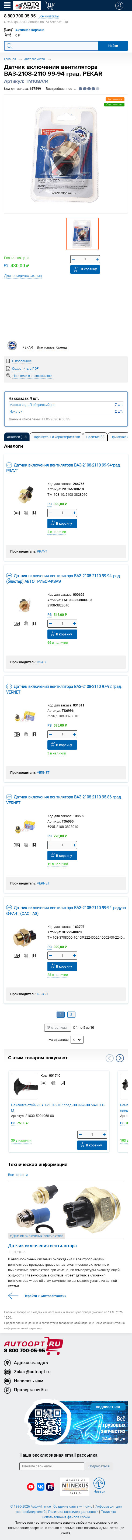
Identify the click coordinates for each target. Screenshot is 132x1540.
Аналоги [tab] (17, 437)
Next (120, 1058)
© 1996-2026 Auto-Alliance (30, 1506)
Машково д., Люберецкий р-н (32, 404)
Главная (10, 59)
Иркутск (15, 411)
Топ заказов (115, 99)
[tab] (17, 436)
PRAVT (42, 551)
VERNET (43, 772)
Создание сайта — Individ (72, 1506)
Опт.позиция (114, 104)
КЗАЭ (41, 662)
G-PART (42, 994)
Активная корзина (29, 30)
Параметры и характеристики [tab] (56, 437)
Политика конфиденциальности (73, 1511)
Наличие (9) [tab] (95, 437)
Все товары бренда (52, 347)
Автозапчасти (34, 59)
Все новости (18, 1174)
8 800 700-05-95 (24, 1350)
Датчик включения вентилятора (42, 1245)
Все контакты (49, 16)
